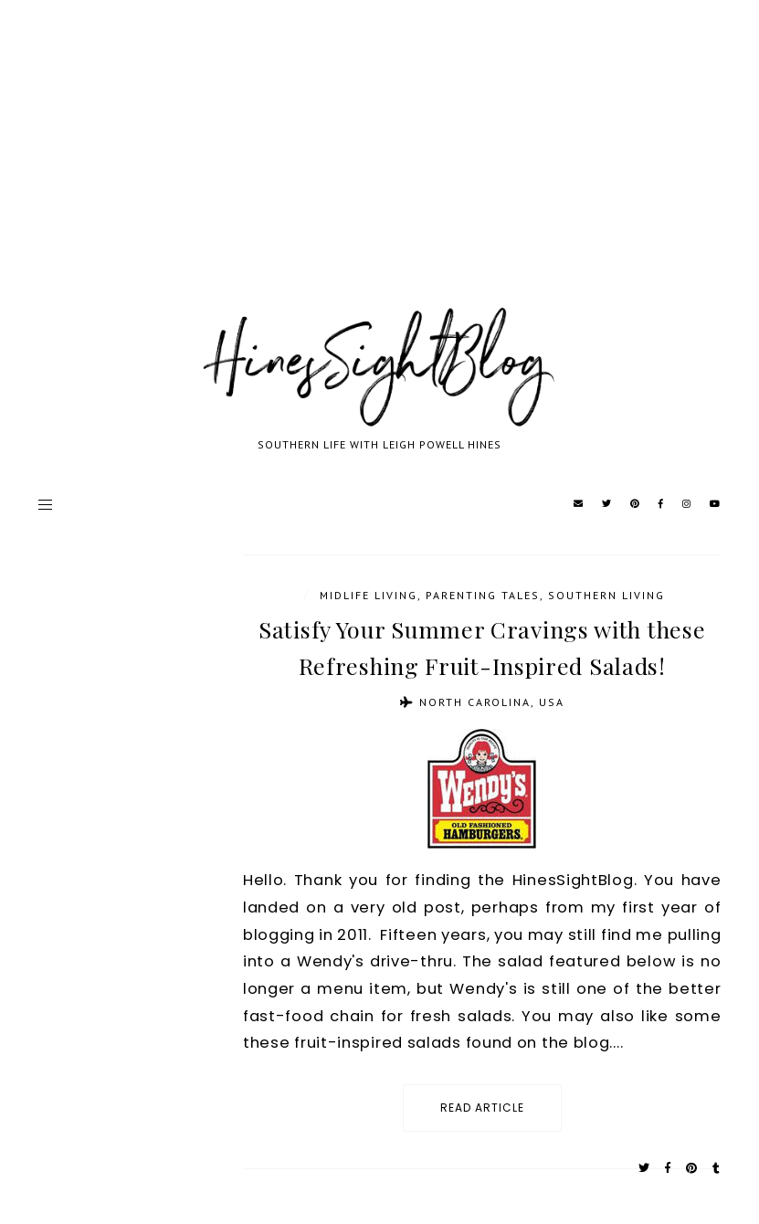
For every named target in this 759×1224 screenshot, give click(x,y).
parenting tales (483, 595)
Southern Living (606, 595)
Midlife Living (368, 595)
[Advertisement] (379, 173)
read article (482, 1107)
